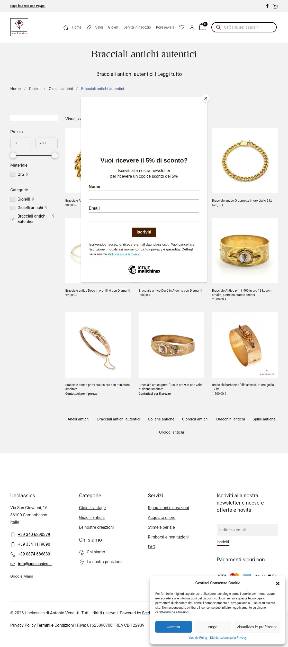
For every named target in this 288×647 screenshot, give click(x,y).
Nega (213, 627)
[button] (277, 583)
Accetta (173, 627)
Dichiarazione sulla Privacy (228, 638)
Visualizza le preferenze (257, 627)
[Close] (206, 98)
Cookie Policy (198, 638)
